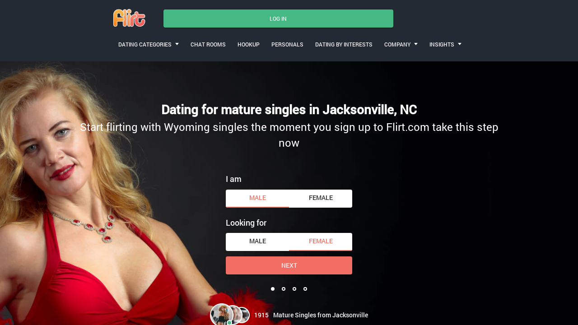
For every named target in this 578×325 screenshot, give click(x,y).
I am (234, 178)
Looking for (246, 222)
